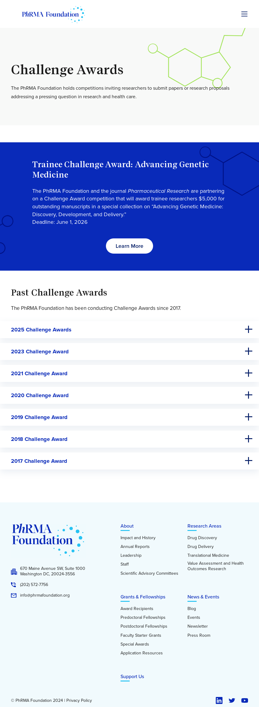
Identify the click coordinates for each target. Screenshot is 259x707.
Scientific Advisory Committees (149, 573)
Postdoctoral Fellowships (144, 626)
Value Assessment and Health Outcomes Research (215, 566)
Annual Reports (135, 546)
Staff (125, 564)
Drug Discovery (202, 538)
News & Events (203, 596)
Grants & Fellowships (143, 596)
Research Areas (204, 525)
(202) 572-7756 (34, 584)
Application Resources (142, 653)
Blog (191, 609)
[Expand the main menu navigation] (244, 14)
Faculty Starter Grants (141, 635)
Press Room (198, 635)
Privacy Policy (79, 700)
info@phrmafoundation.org (45, 595)
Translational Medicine (208, 555)
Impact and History (138, 538)
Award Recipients (137, 609)
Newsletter (197, 626)
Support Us (132, 676)
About (127, 525)
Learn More (129, 246)
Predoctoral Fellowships (143, 617)
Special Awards (135, 644)
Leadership (131, 555)
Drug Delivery (200, 546)
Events (193, 617)
